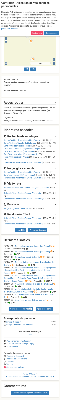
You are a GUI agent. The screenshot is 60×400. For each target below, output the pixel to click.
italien (30, 334)
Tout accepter (51, 33)
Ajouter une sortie (44, 309)
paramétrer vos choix (10, 29)
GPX (26, 69)
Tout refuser (37, 33)
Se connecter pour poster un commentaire (30, 393)
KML (33, 69)
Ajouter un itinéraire (38, 230)
